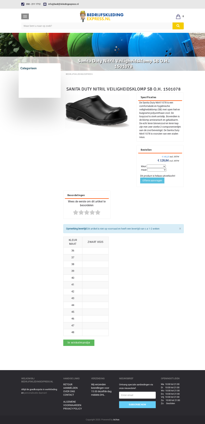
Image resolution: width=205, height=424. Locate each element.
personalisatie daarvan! (35, 393)
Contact (68, 394)
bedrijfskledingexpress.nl (37, 381)
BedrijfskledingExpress (79, 74)
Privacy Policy (72, 408)
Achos (116, 419)
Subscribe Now (137, 404)
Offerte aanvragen (152, 180)
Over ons (69, 391)
